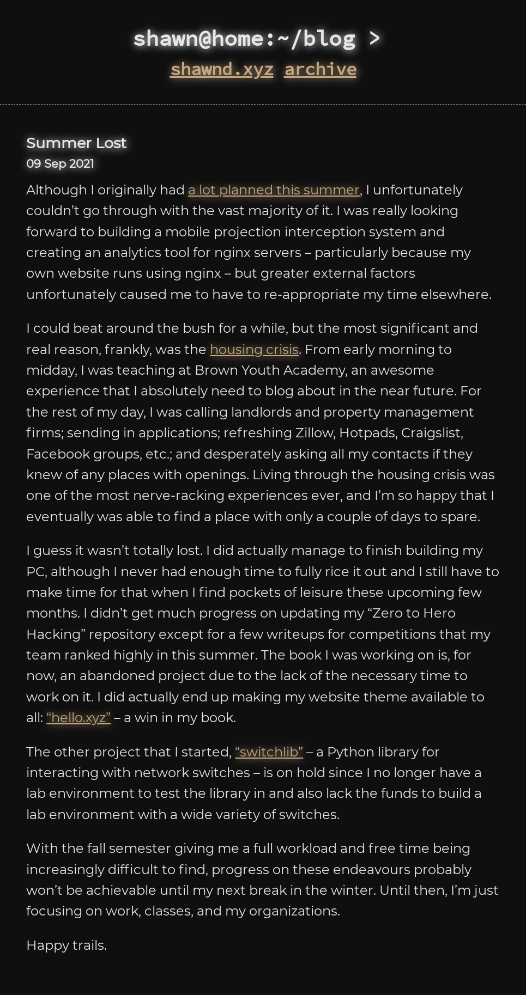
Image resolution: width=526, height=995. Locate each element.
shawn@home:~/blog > (263, 38)
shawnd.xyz (222, 69)
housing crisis (254, 349)
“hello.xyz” (78, 717)
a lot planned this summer (274, 190)
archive (320, 69)
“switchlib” (269, 752)
